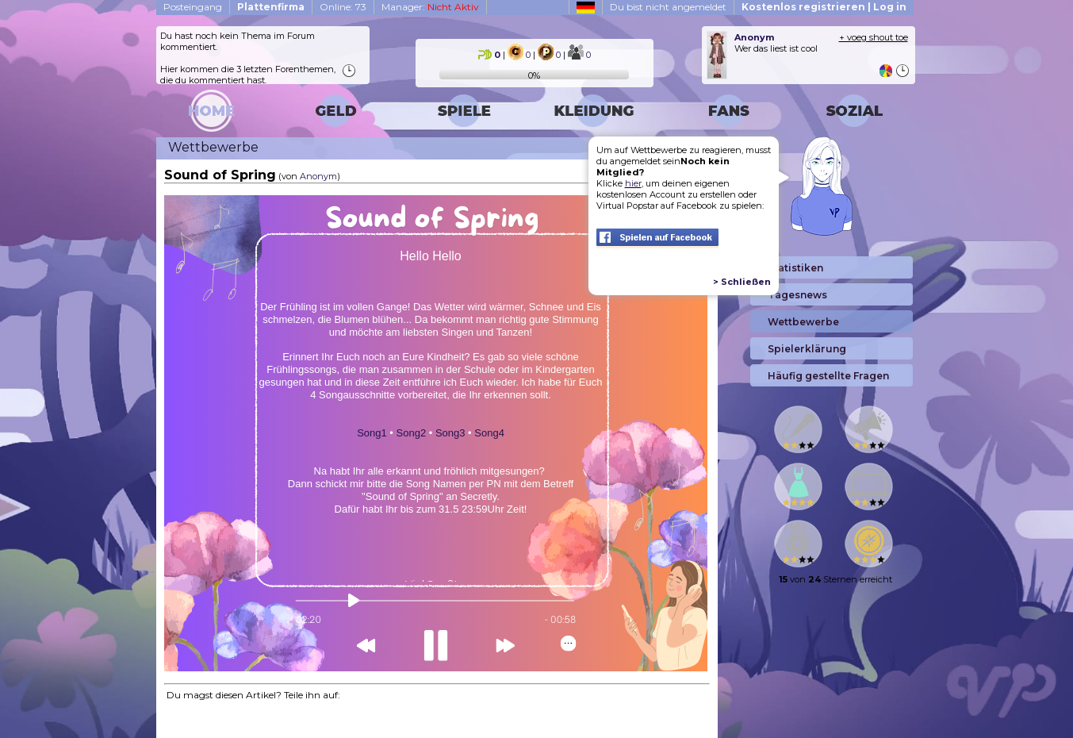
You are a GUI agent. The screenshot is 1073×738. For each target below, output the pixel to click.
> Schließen (742, 281)
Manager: (430, 7)
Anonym (318, 176)
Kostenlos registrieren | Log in (824, 7)
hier (633, 183)
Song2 (412, 433)
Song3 (450, 433)
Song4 (489, 433)
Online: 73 (343, 7)
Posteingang (192, 7)
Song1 (372, 433)
